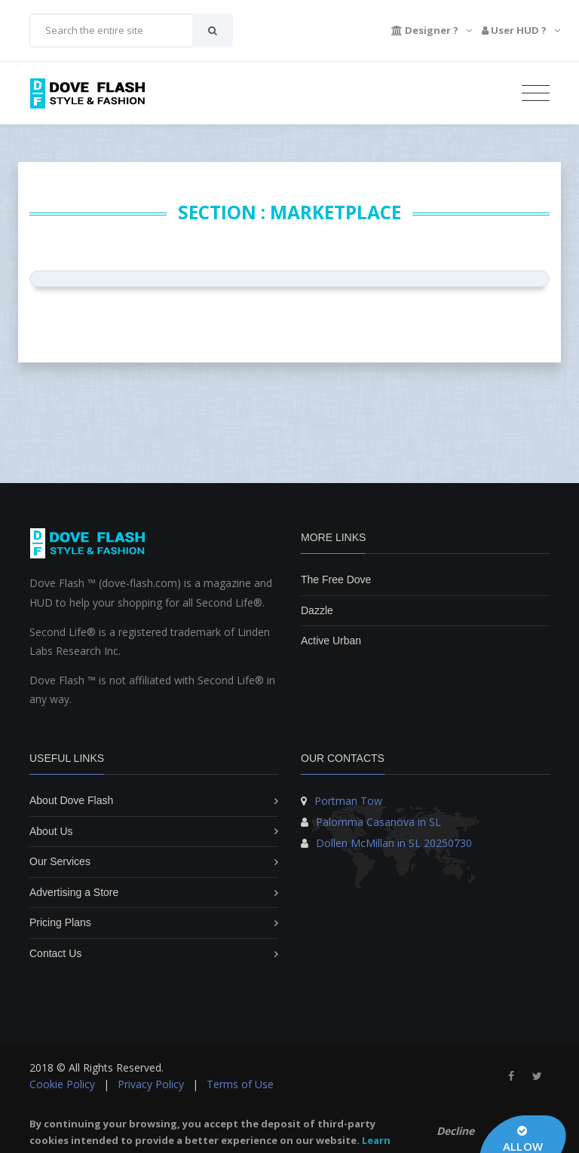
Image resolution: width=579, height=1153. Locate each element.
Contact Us (55, 953)
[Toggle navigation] (536, 93)
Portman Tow (348, 801)
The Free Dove (336, 579)
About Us (51, 831)
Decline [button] (455, 1131)
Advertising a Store (73, 892)
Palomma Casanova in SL (378, 822)
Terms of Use (240, 1084)
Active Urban (331, 641)
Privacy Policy (151, 1084)
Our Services (59, 861)
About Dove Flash (71, 800)
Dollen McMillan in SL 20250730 (394, 843)
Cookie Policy (62, 1084)
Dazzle (317, 610)
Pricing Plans (60, 922)
